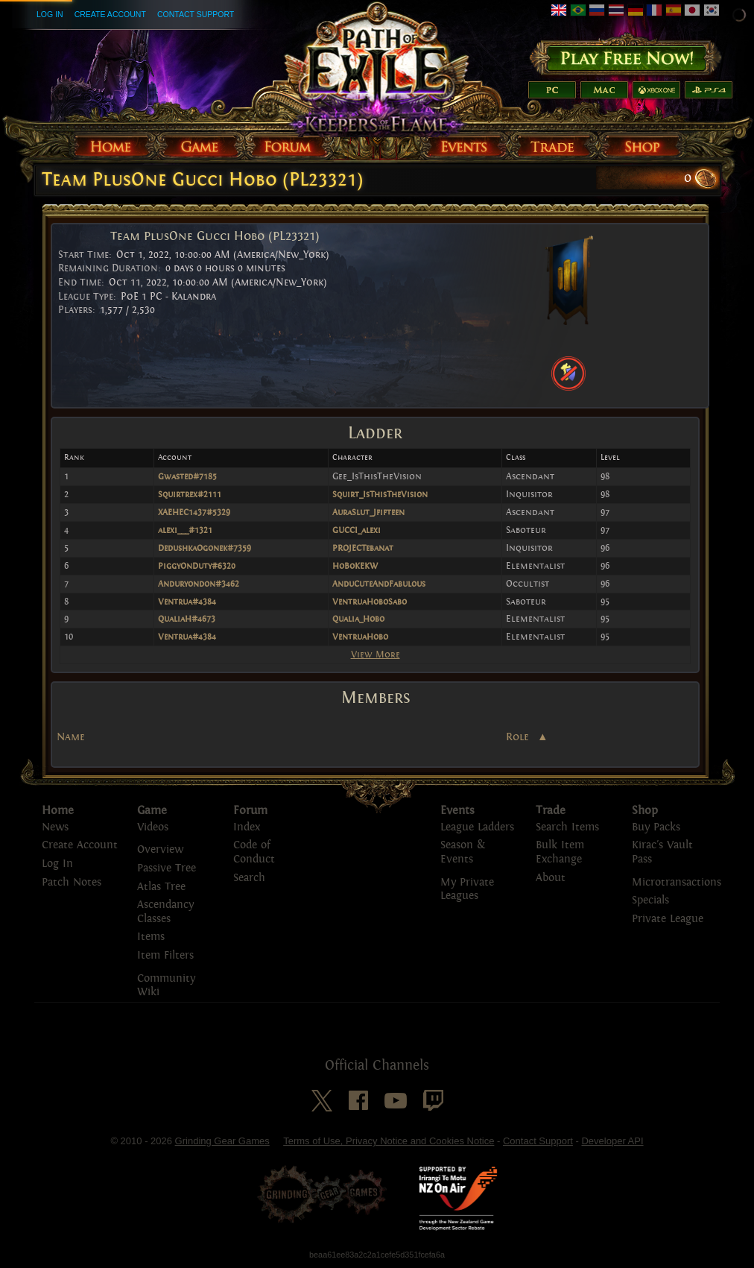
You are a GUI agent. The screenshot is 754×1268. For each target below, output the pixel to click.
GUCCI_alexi (356, 530)
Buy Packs (656, 827)
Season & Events (462, 852)
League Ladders (477, 827)
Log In (50, 14)
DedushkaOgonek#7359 (204, 548)
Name (71, 737)
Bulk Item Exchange (560, 852)
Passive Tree (166, 868)
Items (151, 936)
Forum (250, 810)
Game (152, 810)
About (551, 877)
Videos (152, 827)
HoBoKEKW (355, 566)
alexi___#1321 (185, 530)
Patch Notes (71, 882)
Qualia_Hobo (358, 619)
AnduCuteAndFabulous (378, 583)
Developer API (612, 1140)
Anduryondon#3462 (198, 583)
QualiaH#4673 (186, 619)
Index (246, 827)
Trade (551, 810)
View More (375, 654)
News (55, 827)
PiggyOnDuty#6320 (196, 566)
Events (457, 810)
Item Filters (165, 955)
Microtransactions (676, 882)
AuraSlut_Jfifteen (368, 512)
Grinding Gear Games (222, 1140)
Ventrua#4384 (187, 601)
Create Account (110, 14)
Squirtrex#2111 (189, 494)
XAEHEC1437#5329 (194, 512)
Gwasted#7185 (187, 476)
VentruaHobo (360, 636)
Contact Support (195, 14)
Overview (160, 849)
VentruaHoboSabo (369, 601)
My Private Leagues (467, 889)
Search (249, 877)
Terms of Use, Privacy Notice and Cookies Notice (388, 1140)
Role (519, 737)
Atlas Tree (161, 886)
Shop (645, 810)
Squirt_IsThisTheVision (380, 494)
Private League (667, 918)
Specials (650, 900)
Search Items (567, 827)
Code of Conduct (254, 852)
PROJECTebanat (362, 548)
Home (58, 810)
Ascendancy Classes (165, 911)
